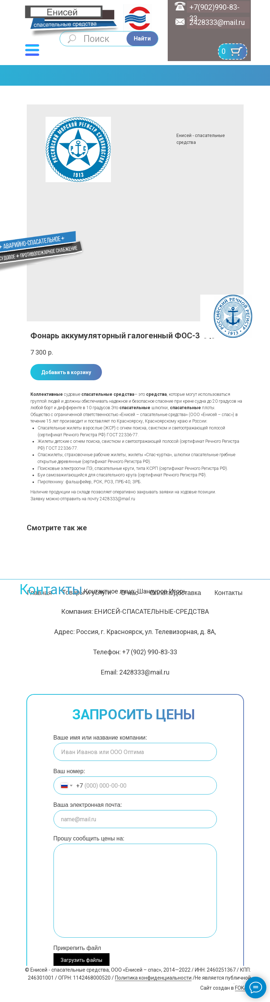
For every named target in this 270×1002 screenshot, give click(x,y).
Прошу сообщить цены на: (89, 838)
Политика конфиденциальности (153, 978)
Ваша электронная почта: (87, 805)
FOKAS (243, 988)
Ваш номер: (69, 771)
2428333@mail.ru (217, 22)
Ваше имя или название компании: (100, 738)
